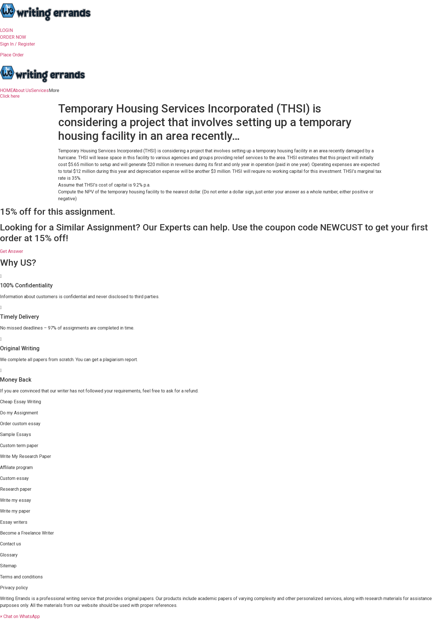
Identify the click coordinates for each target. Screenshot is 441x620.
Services (40, 90)
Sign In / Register (17, 44)
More (54, 90)
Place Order (12, 55)
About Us (22, 90)
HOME (6, 90)
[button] (6, 30)
